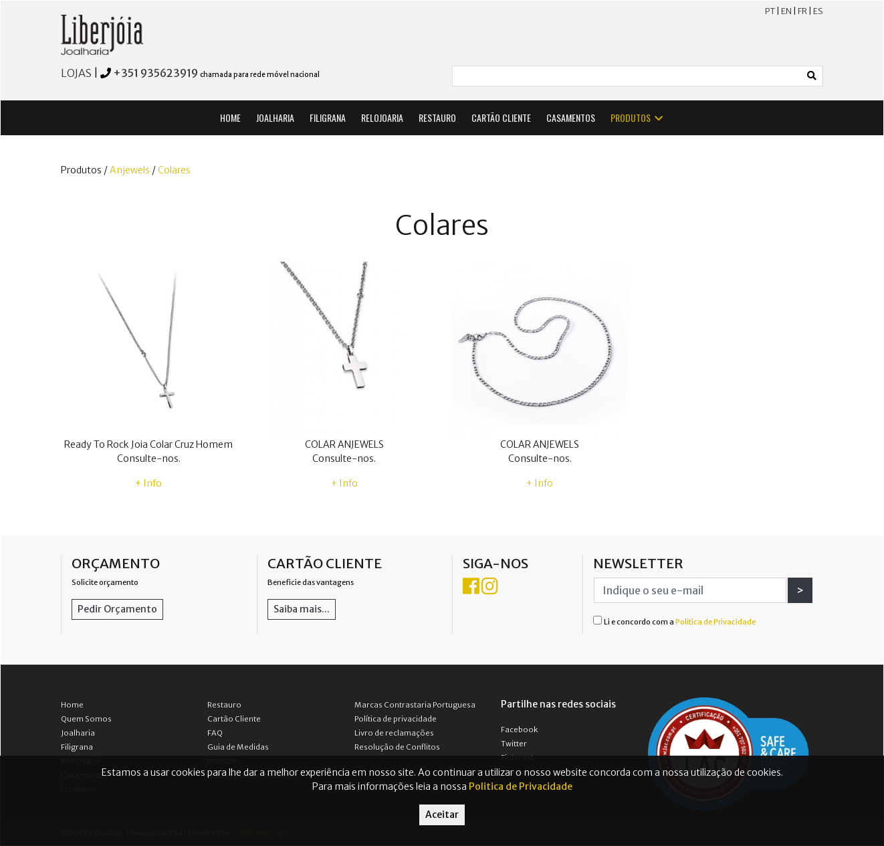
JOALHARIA (275, 117)
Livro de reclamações (394, 733)
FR (802, 11)
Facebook (519, 729)
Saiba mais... (301, 609)
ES (818, 11)
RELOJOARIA (382, 117)
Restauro (224, 704)
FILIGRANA (328, 117)
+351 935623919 (155, 73)
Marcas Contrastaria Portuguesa (414, 704)
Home (72, 704)
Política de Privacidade (715, 621)
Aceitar (442, 815)
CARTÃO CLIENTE (501, 117)
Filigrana (77, 747)
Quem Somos (86, 719)
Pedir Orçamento (117, 609)
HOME (230, 117)
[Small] (627, 76)
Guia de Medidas (238, 747)
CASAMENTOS (570, 117)
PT (770, 11)
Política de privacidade (395, 719)
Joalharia (78, 733)
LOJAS (76, 73)
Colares (174, 170)
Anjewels (130, 170)
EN (786, 11)
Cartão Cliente (234, 719)
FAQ (215, 733)
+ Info (148, 483)
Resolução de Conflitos (397, 747)
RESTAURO (437, 117)
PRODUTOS (638, 117)
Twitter (514, 743)
